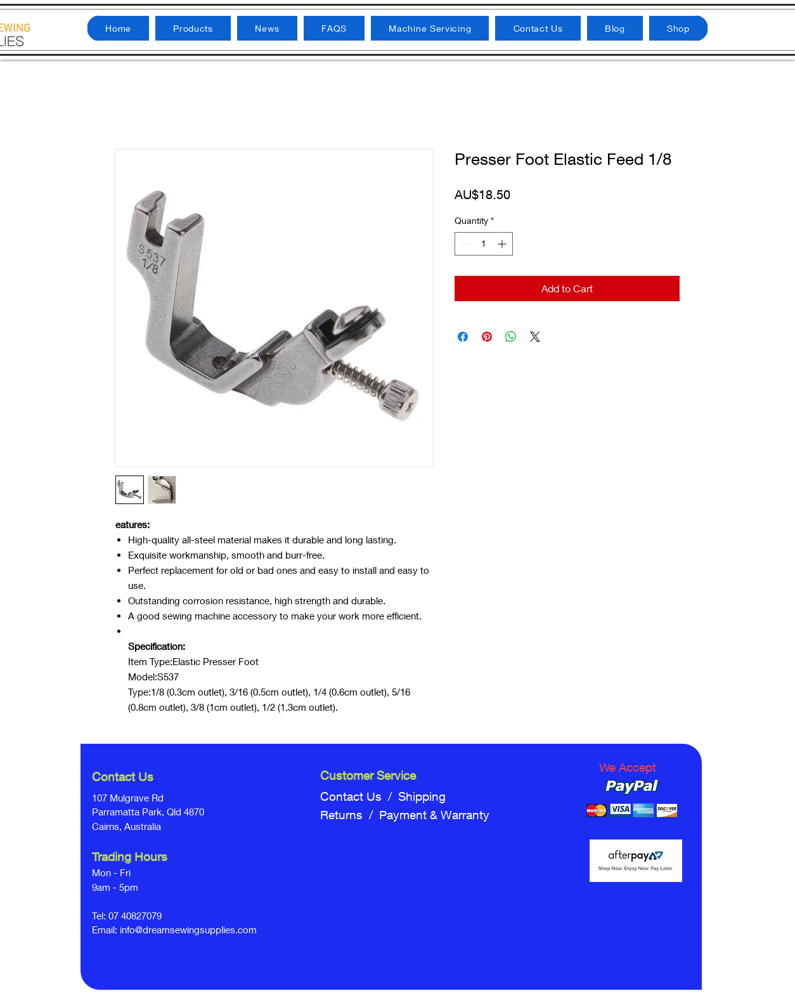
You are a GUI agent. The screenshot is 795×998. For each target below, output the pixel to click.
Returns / (349, 815)
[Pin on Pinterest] (486, 336)
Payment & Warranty (434, 815)
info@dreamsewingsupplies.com (188, 929)
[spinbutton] (483, 244)
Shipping (422, 796)
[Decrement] (464, 244)
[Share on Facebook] (462, 336)
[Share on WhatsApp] (511, 336)
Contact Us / (359, 796)
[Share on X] (535, 336)
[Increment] (503, 244)
